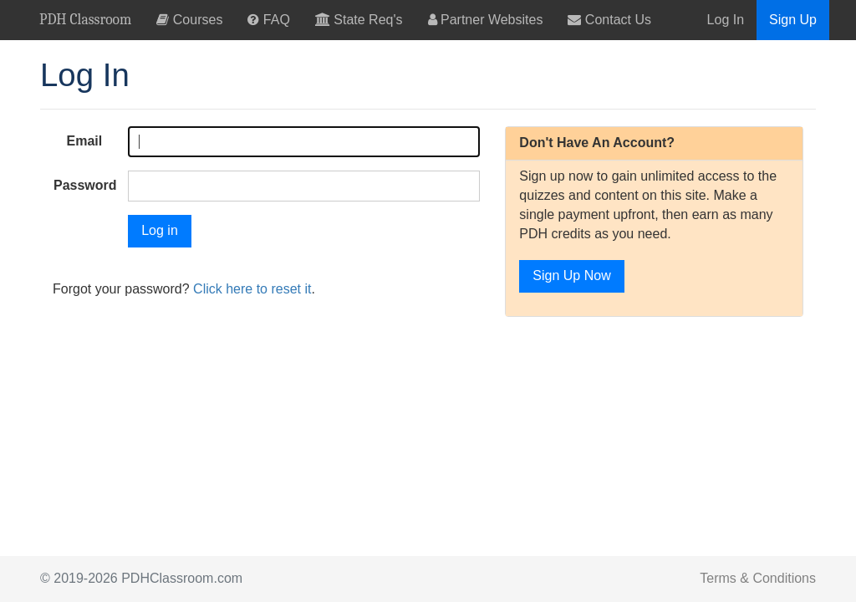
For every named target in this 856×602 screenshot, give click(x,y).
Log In (725, 20)
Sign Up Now (571, 275)
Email (85, 141)
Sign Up (793, 20)
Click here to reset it (252, 289)
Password (85, 185)
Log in (159, 230)
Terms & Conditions (758, 578)
